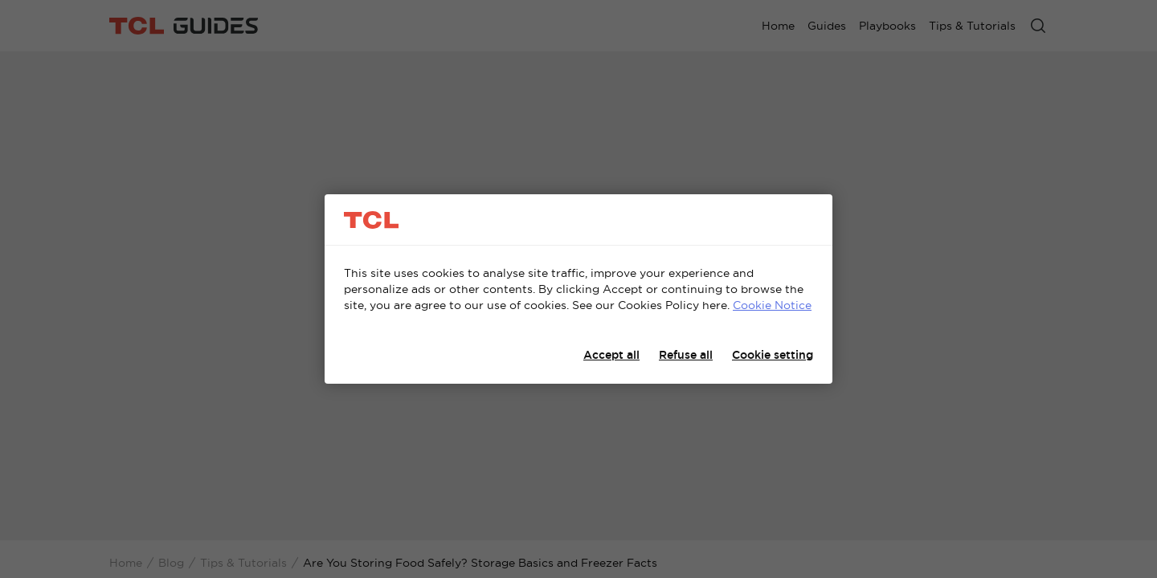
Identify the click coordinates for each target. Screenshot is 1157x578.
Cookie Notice (772, 305)
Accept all (611, 355)
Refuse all (686, 355)
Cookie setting (772, 355)
